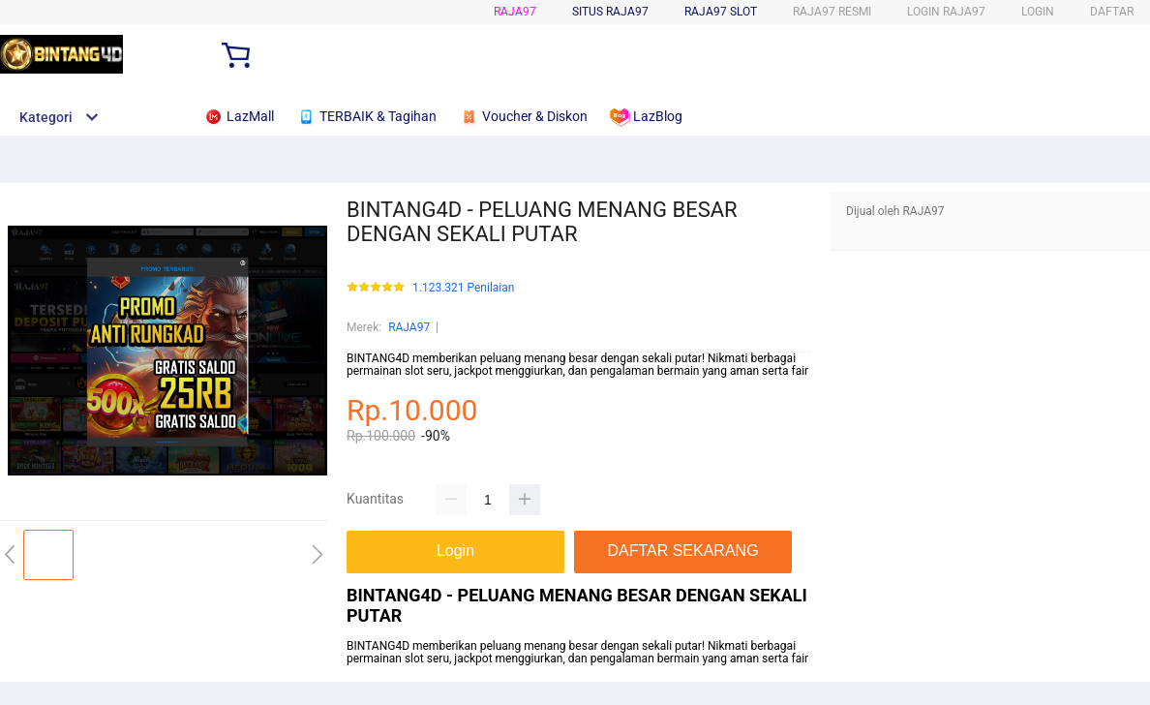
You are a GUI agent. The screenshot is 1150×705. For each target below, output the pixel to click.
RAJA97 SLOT (720, 11)
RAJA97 (515, 11)
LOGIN (1037, 11)
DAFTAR (1112, 11)
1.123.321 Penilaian (463, 288)
